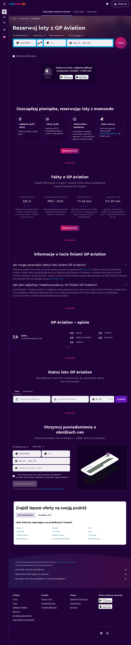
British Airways (94, 539)
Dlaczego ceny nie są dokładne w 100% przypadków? (71, 578)
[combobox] (21, 35)
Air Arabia (92, 535)
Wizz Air (19, 528)
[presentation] (82, 77)
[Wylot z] (30, 43)
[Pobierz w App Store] (82, 77)
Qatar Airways (22, 539)
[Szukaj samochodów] (4, 22)
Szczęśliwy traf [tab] (44, 515)
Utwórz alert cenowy (108, 133)
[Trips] (4, 29)
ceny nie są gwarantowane (65, 562)
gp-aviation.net (56, 279)
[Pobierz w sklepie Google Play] (66, 77)
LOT (90, 528)
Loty (14, 18)
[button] (4, 4)
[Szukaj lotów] (4, 11)
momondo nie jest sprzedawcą (71, 569)
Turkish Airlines (22, 535)
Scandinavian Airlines (60, 539)
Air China (56, 532)
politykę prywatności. (56, 489)
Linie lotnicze (23, 18)
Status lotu (87, 270)
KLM (90, 532)
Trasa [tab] (17, 391)
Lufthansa (20, 532)
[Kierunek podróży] (60, 43)
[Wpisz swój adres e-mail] (44, 468)
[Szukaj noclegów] (4, 17)
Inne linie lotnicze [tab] (25, 515)
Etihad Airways (58, 535)
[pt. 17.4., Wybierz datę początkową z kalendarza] (102, 399)
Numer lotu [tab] (28, 391)
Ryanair (55, 528)
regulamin (44, 489)
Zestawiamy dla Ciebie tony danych (71, 574)
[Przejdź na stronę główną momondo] (17, 4)
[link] (70, 150)
